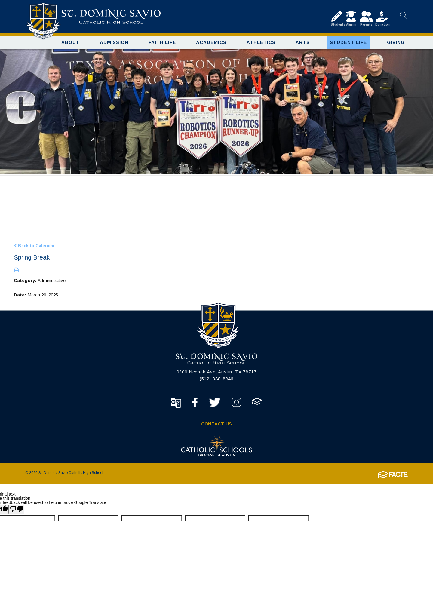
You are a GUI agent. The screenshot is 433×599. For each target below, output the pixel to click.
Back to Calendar (34, 246)
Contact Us (216, 425)
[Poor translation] (16, 510)
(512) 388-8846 (217, 379)
